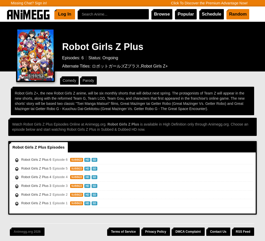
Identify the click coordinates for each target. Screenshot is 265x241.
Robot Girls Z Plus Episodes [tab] (38, 147)
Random (238, 14)
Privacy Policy (155, 231)
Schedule (212, 14)
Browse (162, 14)
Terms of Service (123, 231)
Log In (64, 14)
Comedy (69, 80)
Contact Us (218, 231)
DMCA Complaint (188, 231)
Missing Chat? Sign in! (29, 3)
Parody (88, 80)
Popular (186, 14)
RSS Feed (243, 231)
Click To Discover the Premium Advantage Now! (209, 3)
